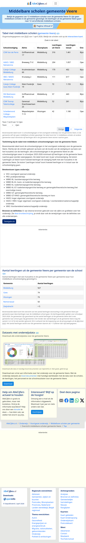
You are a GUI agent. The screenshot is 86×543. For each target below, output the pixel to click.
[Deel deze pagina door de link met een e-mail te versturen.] (61, 400)
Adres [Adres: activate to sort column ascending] (24, 48)
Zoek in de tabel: (64, 40)
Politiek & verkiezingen (41, 536)
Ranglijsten (65, 507)
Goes (5, 292)
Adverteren (65, 531)
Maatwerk (65, 536)
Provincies (36, 505)
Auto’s (34, 518)
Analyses (64, 494)
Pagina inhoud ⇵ (43, 26)
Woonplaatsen (47, 502)
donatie (17, 409)
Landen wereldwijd (40, 507)
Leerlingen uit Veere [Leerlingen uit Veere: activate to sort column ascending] (57, 46)
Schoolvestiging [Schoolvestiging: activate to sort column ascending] (10, 48)
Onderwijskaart (67, 520)
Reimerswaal (8, 302)
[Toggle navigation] (56, 3)
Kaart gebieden (67, 515)
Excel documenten (29, 376)
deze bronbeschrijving (23, 213)
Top (65, 426)
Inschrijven (37, 412)
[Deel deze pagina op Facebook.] (66, 400)
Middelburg (8, 288)
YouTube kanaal (67, 539)
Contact (64, 533)
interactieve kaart (75, 36)
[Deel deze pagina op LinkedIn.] (72, 400)
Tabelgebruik (9, 221)
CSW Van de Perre (10, 52)
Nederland (45, 505)
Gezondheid (37, 520)
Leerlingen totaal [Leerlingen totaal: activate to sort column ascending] (70, 46)
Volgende (78, 129)
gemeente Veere (46, 33)
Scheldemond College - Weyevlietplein (9, 114)
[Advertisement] (43, 248)
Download (8, 384)
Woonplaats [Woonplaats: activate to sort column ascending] (42, 48)
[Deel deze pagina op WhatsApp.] (77, 400)
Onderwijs (36, 534)
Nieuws (64, 505)
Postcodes (36, 502)
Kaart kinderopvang (69, 518)
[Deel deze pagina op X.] (82, 400)
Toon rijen (10, 125)
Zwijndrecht (8, 306)
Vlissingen (7, 297)
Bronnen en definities (70, 497)
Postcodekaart (67, 523)
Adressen (36, 494)
